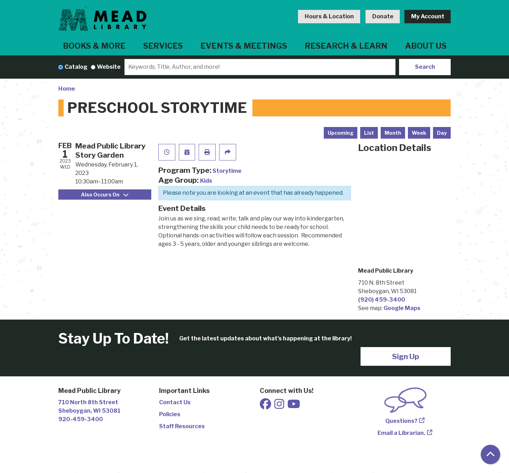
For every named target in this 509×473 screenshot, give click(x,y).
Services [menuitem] (163, 45)
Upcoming (340, 133)
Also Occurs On (104, 195)
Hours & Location (329, 16)
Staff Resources (182, 426)
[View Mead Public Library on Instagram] (279, 406)
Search (425, 66)
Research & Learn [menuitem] (346, 45)
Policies (169, 414)
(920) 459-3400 (381, 299)
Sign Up (405, 356)
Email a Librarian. (401, 433)
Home (66, 88)
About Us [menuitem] (425, 45)
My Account (427, 16)
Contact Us (175, 402)
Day (442, 133)
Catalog (76, 66)
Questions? (401, 421)
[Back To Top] (490, 454)
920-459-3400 (80, 419)
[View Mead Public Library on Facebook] (266, 406)
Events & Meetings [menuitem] (243, 45)
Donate (382, 16)
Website (109, 66)
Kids (206, 180)
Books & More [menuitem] (94, 45)
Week (419, 133)
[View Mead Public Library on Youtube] (293, 406)
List (369, 133)
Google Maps (402, 308)
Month (393, 133)
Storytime (226, 171)
